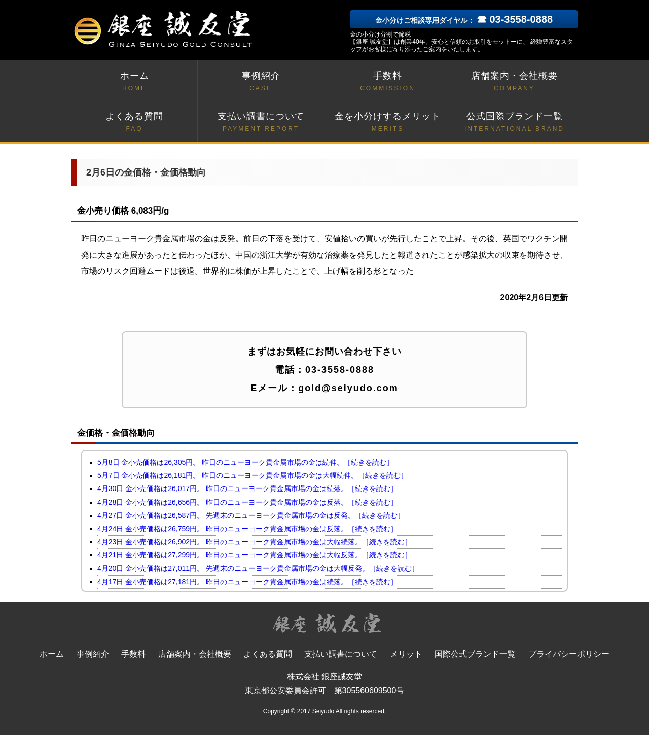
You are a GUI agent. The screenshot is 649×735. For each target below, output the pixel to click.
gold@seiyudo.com (348, 388)
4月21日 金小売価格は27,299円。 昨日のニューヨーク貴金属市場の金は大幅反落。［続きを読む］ (254, 555)
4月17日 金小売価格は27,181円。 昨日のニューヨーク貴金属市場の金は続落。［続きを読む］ (247, 582)
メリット (406, 654)
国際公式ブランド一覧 (475, 654)
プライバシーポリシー (568, 654)
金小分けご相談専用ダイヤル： (464, 20)
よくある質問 (134, 122)
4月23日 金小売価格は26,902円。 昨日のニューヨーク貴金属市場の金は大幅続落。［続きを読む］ (254, 542)
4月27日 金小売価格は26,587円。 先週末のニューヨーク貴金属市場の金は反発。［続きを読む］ (251, 515)
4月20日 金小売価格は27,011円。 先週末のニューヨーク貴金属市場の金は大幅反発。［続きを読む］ (258, 568)
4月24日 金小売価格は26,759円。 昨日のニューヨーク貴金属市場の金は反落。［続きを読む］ (247, 528)
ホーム (134, 82)
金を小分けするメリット (387, 122)
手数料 (387, 82)
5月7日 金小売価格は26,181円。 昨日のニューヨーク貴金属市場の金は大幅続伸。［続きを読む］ (252, 475)
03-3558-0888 (339, 370)
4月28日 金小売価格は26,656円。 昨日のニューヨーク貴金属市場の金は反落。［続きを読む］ (247, 502)
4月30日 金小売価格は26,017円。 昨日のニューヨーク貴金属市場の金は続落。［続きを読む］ (247, 488)
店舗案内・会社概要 (514, 82)
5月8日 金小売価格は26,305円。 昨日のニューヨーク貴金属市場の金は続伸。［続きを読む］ (245, 462)
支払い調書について (261, 122)
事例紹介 (261, 82)
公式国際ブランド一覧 (514, 122)
